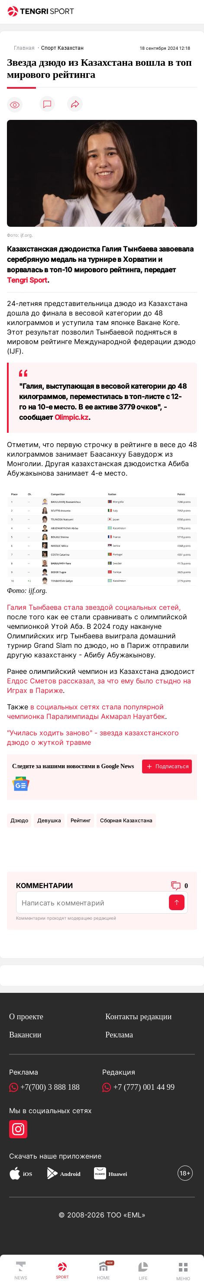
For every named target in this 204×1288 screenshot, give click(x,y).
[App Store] (15, 1174)
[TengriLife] (143, 1272)
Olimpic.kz (71, 417)
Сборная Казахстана (126, 820)
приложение (80, 1156)
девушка (49, 820)
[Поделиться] (75, 104)
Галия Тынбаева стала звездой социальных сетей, (94, 607)
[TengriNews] (21, 1272)
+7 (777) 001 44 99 (144, 1087)
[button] (183, 1271)
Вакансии (25, 1034)
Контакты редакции (138, 1016)
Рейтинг (81, 820)
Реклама (119, 1034)
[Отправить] (177, 902)
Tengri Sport (27, 280)
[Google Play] (52, 1174)
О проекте (26, 1016)
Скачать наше (34, 1156)
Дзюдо (19, 820)
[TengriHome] (103, 1271)
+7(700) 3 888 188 (50, 1087)
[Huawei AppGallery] (100, 1174)
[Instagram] (18, 1129)
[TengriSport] (62, 1272)
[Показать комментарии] (47, 104)
